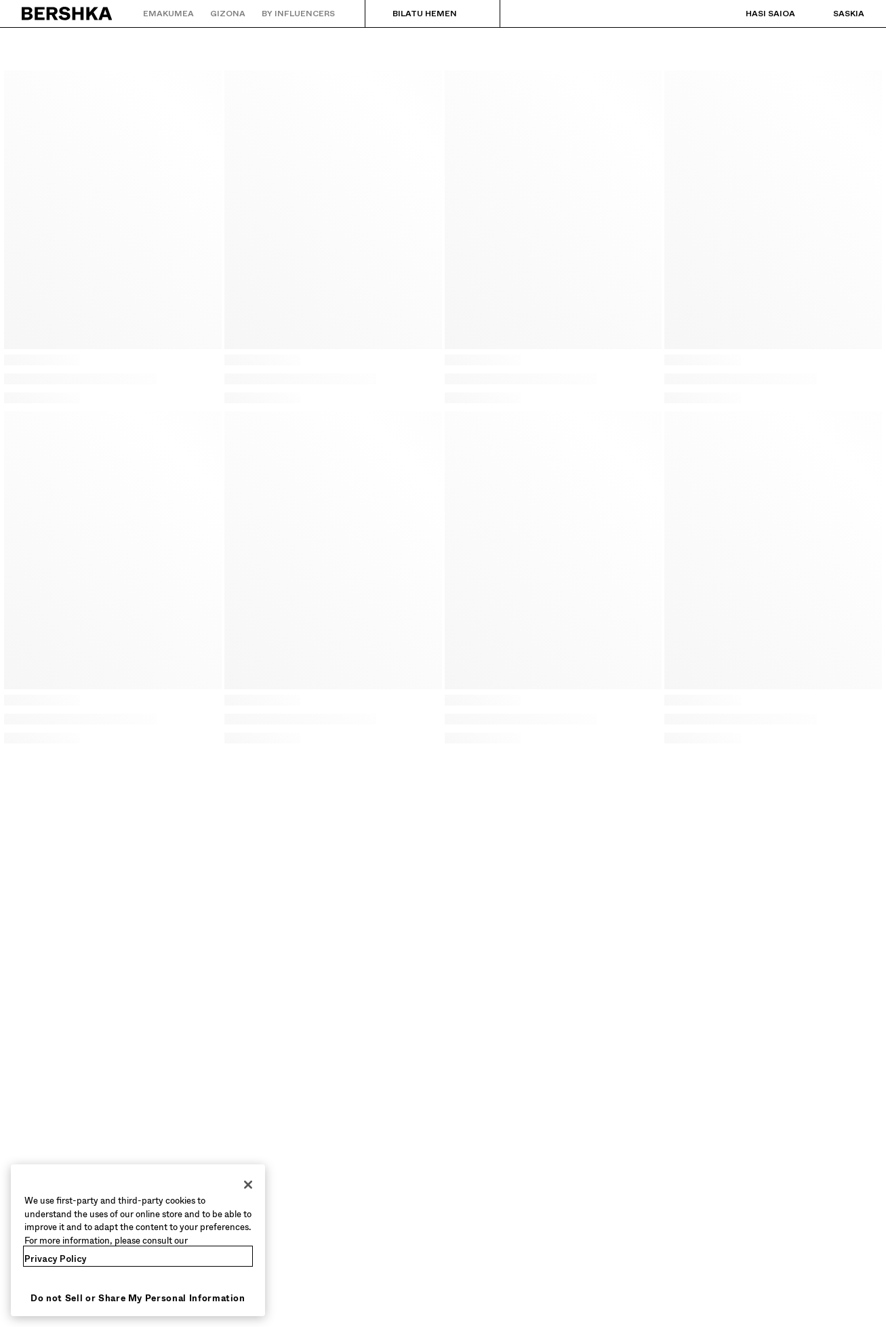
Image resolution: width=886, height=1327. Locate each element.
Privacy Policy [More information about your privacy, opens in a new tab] (55, 1258)
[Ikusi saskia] (835, 13)
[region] (138, 1240)
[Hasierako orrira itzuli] (67, 13)
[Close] (248, 1185)
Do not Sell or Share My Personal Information (138, 1298)
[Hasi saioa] (757, 13)
